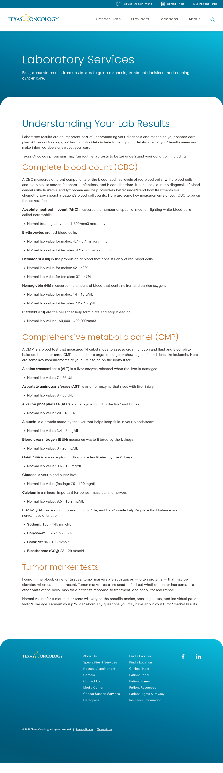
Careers (89, 676)
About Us (90, 657)
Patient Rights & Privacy (147, 695)
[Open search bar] (212, 19)
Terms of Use (104, 730)
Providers (140, 18)
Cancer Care (108, 18)
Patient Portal (139, 676)
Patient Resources (142, 688)
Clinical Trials (139, 669)
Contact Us (91, 682)
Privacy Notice (84, 730)
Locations (169, 18)
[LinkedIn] (198, 657)
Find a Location (140, 663)
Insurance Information (145, 701)
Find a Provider (140, 657)
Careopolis (91, 701)
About (194, 18)
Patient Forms (139, 682)
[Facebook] (183, 657)
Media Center (93, 688)
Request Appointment (99, 669)
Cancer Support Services (101, 695)
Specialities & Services (100, 663)
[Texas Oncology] (33, 19)
